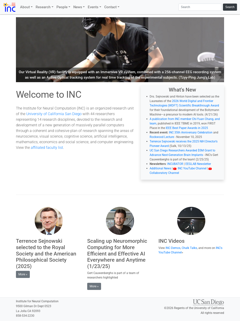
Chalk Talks (189, 248)
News (77, 7)
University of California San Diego (54, 114)
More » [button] (22, 274)
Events (93, 7)
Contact (110, 7)
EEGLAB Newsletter (198, 164)
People (62, 7)
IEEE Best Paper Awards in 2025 (187, 128)
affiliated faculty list (47, 147)
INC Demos (173, 248)
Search (230, 7)
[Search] (199, 7)
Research (43, 7)
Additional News (160, 168)
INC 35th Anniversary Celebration (190, 132)
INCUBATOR (175, 164)
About (25, 7)
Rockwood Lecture (162, 137)
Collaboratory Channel (164, 173)
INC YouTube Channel (189, 168)
